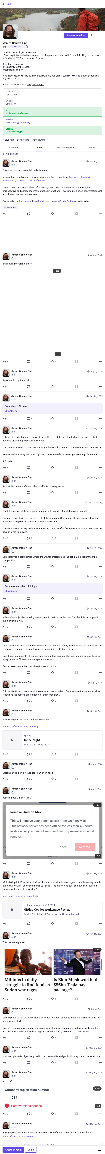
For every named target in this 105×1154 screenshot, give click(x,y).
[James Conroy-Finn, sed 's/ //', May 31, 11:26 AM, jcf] (52, 1062)
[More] (100, 214)
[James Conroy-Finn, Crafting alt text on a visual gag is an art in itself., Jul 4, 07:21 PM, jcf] (52, 740)
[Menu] (99, 35)
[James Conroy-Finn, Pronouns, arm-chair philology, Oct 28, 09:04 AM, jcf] (52, 557)
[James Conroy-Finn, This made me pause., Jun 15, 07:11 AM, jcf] (52, 935)
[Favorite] (54, 214)
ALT (58, 322)
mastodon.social (16, 46)
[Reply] (6, 214)
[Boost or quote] (30, 214)
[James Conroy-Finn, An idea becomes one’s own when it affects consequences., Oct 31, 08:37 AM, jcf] (52, 454)
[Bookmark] (76, 214)
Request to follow (75, 35)
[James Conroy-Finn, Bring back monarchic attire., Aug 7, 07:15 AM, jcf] (52, 277)
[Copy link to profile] (92, 35)
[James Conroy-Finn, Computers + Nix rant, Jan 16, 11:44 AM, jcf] (52, 377)
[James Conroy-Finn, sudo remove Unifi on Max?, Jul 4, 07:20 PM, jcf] (52, 795)
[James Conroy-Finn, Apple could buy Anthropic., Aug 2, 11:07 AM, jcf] (52, 348)
